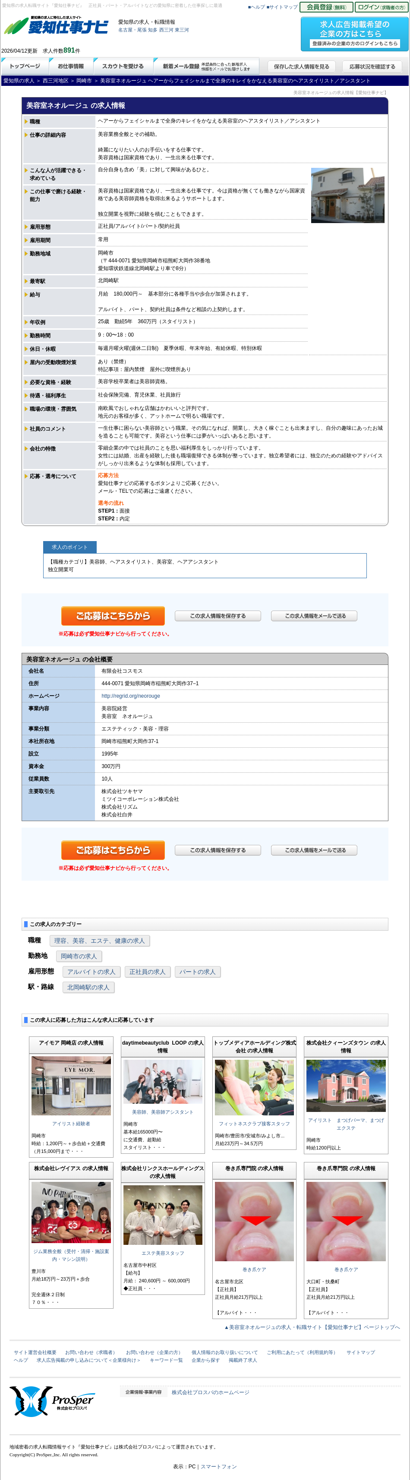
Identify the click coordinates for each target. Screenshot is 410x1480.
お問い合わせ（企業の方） (154, 1352)
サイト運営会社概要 (35, 1352)
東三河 (182, 29)
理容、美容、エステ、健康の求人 (99, 940)
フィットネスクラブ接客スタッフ (254, 1123)
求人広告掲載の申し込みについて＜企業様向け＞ (89, 1360)
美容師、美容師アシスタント (163, 1112)
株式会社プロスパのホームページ (210, 1392)
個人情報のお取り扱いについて (225, 1352)
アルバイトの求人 (91, 971)
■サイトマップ (282, 6)
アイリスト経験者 (71, 1123)
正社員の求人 (147, 971)
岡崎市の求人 (79, 956)
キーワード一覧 (166, 1360)
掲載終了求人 (243, 1360)
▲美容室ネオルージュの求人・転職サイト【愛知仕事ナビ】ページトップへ (312, 1327)
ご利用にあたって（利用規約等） (302, 1352)
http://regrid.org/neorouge (130, 696)
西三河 (166, 29)
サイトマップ (361, 1352)
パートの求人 (198, 971)
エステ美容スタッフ (163, 1253)
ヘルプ (21, 1360)
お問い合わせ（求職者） (91, 1352)
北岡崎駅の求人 (88, 987)
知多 (153, 29)
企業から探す (206, 1360)
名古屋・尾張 (132, 29)
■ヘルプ (256, 6)
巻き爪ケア (254, 1269)
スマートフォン (219, 1467)
